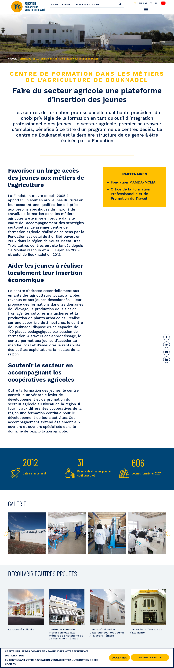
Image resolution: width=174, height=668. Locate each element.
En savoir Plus (150, 657)
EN (140, 3)
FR (135, 3)
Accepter (119, 657)
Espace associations (87, 4)
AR (146, 3)
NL (156, 3)
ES (151, 3)
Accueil (12, 59)
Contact (67, 4)
